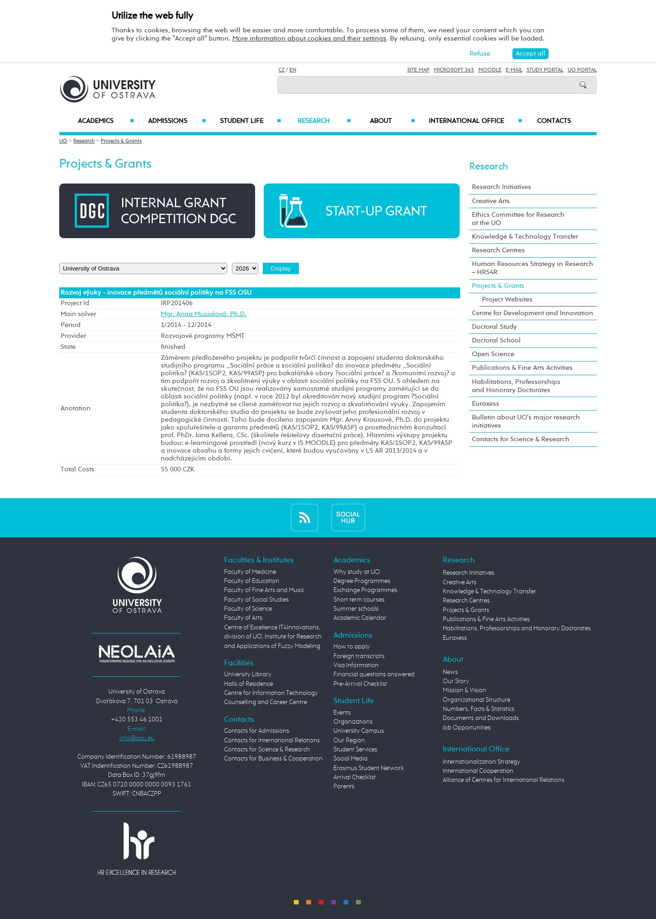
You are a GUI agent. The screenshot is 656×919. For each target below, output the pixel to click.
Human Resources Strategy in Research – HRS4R (532, 268)
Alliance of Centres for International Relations (503, 780)
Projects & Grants (121, 141)
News (450, 672)
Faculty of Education (251, 581)
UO (63, 141)
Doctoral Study (494, 326)
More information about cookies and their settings (309, 38)
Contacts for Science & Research (520, 439)
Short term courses (358, 600)
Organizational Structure (476, 700)
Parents (343, 786)
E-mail (514, 70)
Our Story (456, 681)
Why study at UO (356, 572)
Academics (106, 121)
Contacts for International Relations (272, 740)
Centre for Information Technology (271, 693)
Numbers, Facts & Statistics (478, 709)
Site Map (418, 70)
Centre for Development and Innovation (532, 313)
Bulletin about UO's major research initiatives (526, 421)
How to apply (351, 646)
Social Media (350, 759)
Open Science (493, 354)
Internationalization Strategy (481, 762)
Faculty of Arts (243, 618)
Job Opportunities (467, 728)
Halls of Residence (248, 684)
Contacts (554, 121)
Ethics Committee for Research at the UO (518, 218)
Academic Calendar (359, 618)
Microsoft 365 (454, 70)
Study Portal (545, 70)
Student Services (355, 749)
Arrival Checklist (354, 777)
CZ (281, 70)
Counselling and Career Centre (265, 702)
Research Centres (498, 250)
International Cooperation (478, 771)
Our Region (349, 740)
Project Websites (507, 299)
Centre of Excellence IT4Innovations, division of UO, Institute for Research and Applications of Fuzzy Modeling (273, 636)
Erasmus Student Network (368, 768)
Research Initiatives (501, 187)
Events (342, 713)
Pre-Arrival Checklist (360, 684)
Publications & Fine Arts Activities (522, 367)
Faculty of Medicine (250, 572)
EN (292, 70)
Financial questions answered (374, 674)
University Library (248, 674)
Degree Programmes (361, 581)
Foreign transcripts (358, 656)
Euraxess (485, 403)
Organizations (353, 722)
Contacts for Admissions (256, 731)
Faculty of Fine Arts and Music (264, 590)
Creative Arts (491, 201)
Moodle (490, 70)
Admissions (177, 121)
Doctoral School (496, 340)
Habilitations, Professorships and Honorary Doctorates (516, 385)
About (392, 121)
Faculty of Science (248, 609)
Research (323, 121)
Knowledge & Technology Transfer (525, 236)
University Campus (358, 731)
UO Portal (582, 70)
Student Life (250, 121)
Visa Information (356, 665)
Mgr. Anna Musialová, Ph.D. (203, 314)
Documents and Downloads (481, 718)
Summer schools (356, 609)
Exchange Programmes (365, 590)
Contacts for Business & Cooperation (273, 759)
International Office (475, 121)
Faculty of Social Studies (256, 600)
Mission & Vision (464, 690)
